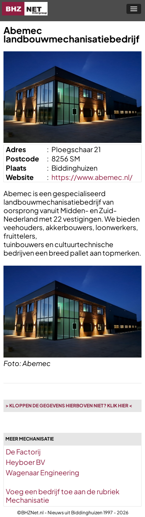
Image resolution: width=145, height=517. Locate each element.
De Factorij (23, 451)
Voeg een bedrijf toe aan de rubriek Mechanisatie (62, 495)
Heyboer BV (25, 462)
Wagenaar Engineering (42, 472)
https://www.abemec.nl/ (92, 177)
